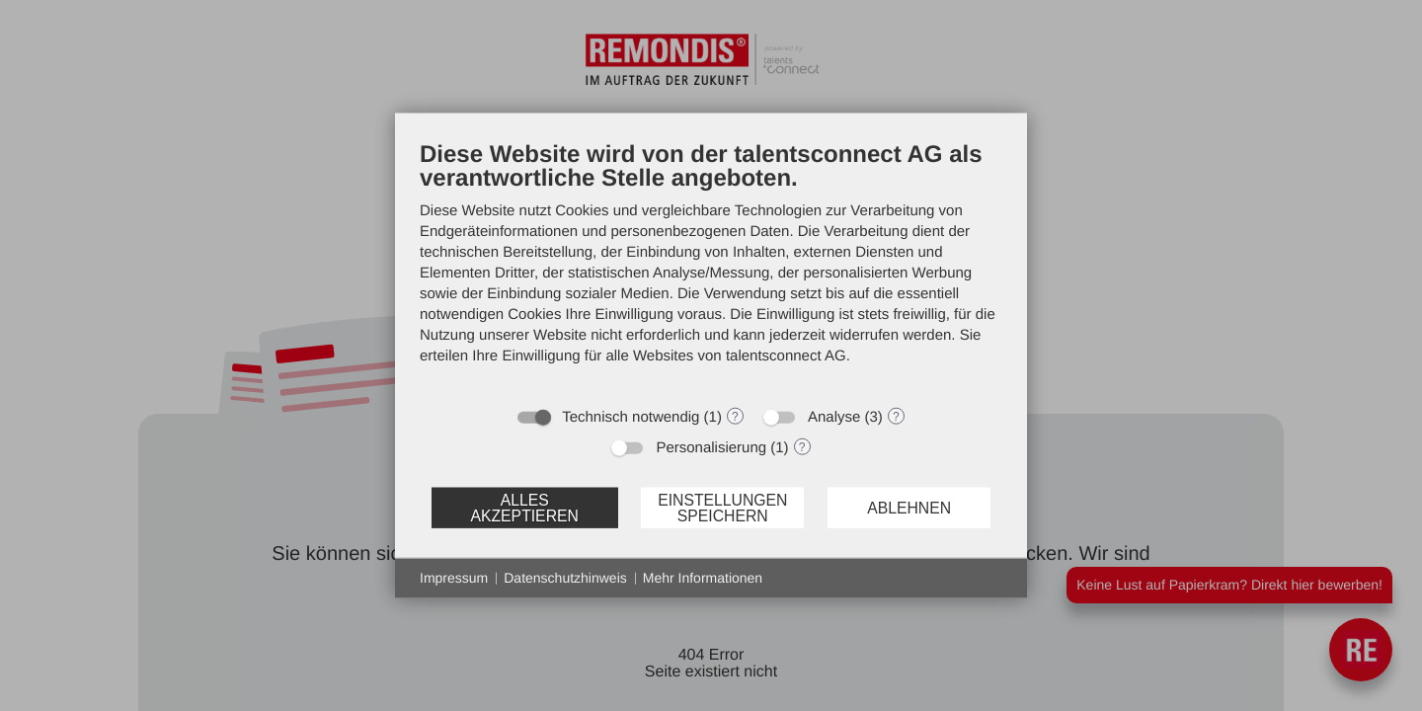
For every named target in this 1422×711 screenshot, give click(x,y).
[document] (711, 267)
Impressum (454, 578)
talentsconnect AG (786, 356)
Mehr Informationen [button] (702, 578)
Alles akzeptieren (524, 507)
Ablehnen (909, 507)
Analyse (834, 417)
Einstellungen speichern (722, 507)
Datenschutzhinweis (565, 578)
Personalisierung (711, 447)
